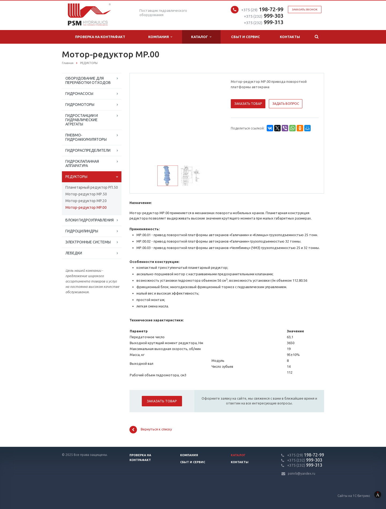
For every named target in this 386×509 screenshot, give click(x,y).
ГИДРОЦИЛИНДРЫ (81, 231)
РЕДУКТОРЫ (76, 176)
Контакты (290, 37)
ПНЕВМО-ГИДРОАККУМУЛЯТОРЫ (86, 137)
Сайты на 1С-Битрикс (361, 495)
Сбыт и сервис (245, 37)
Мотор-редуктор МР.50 (86, 194)
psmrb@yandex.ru (301, 473)
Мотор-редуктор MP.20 (86, 201)
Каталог (201, 37)
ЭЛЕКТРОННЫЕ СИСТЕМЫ (88, 242)
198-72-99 (262, 9)
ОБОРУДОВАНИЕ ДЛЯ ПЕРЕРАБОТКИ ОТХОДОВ (88, 80)
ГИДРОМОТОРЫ (79, 104)
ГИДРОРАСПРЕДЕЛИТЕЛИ (87, 150)
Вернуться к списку (150, 429)
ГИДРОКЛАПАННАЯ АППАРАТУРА (82, 163)
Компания (160, 37)
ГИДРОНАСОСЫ (79, 93)
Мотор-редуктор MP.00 (86, 207)
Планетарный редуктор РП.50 (91, 187)
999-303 (263, 16)
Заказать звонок (304, 9)
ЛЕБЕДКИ (73, 253)
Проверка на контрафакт (100, 37)
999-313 (263, 22)
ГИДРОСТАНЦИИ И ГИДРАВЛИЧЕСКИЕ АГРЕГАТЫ (81, 119)
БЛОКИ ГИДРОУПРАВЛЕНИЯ (89, 220)
